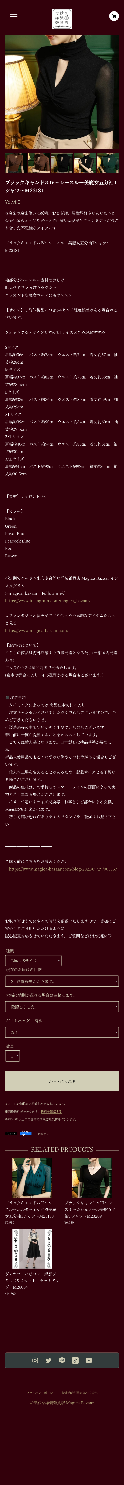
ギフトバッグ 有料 (24, 1020)
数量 (10, 1046)
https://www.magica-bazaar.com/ (36, 630)
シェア (25, 1133)
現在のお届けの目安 (24, 969)
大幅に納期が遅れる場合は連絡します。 (41, 995)
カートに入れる (62, 1081)
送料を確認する (51, 1111)
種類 (10, 950)
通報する (43, 1133)
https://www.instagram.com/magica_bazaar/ (47, 600)
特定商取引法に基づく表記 (80, 1393)
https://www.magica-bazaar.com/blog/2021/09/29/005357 (63, 869)
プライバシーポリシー (41, 1393)
